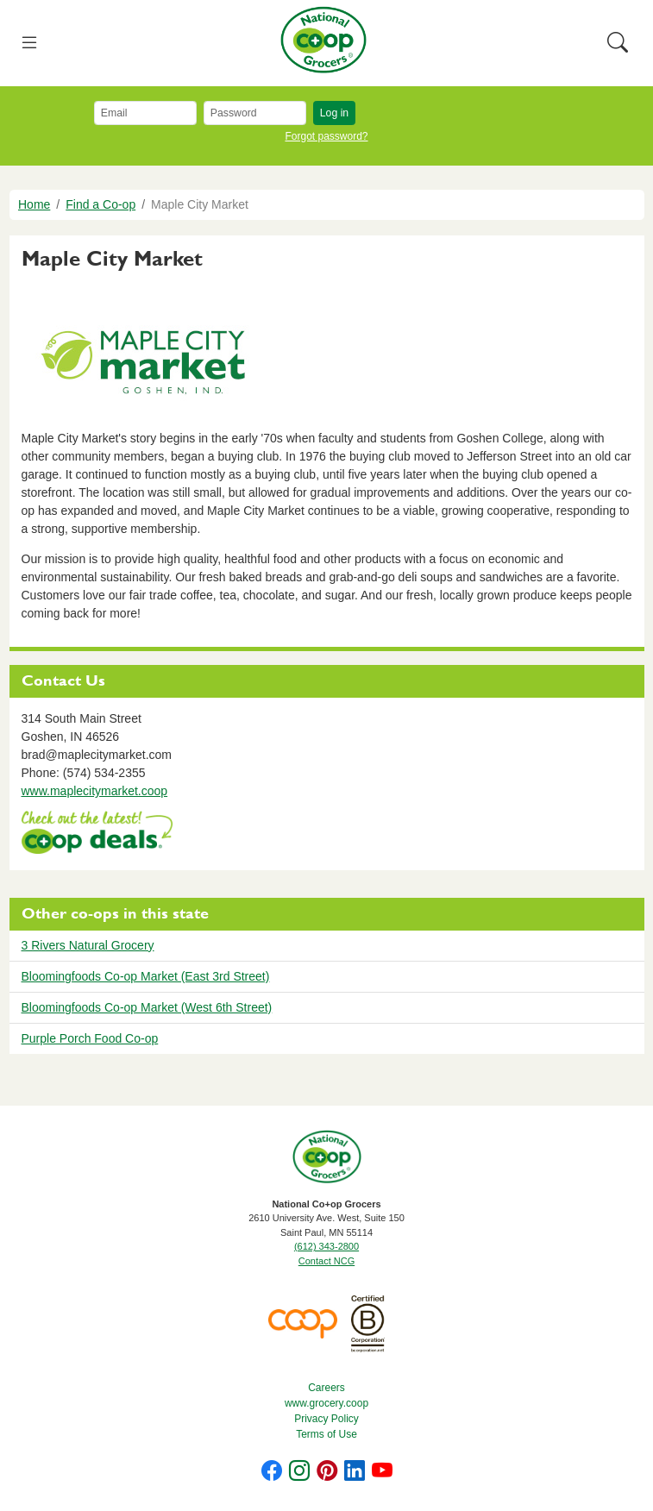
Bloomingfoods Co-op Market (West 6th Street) (147, 1007)
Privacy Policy (326, 1419)
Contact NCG (326, 1261)
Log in (334, 113)
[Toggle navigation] (29, 43)
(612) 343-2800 (326, 1246)
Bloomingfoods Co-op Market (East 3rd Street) (146, 976)
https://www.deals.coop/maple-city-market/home (97, 834)
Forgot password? (326, 136)
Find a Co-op (100, 204)
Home (34, 204)
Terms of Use (326, 1434)
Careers (326, 1388)
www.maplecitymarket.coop (95, 791)
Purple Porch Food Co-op (90, 1038)
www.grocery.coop (326, 1403)
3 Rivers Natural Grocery (88, 945)
